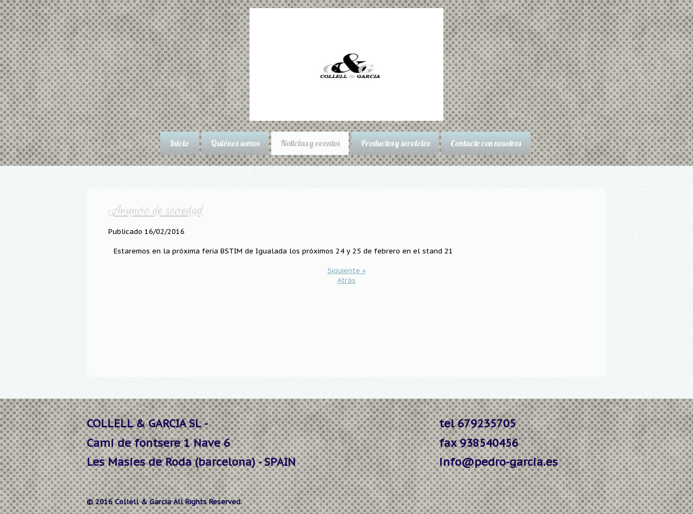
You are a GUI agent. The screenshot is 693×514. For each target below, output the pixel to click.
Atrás (346, 280)
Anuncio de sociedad (155, 211)
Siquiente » (347, 270)
